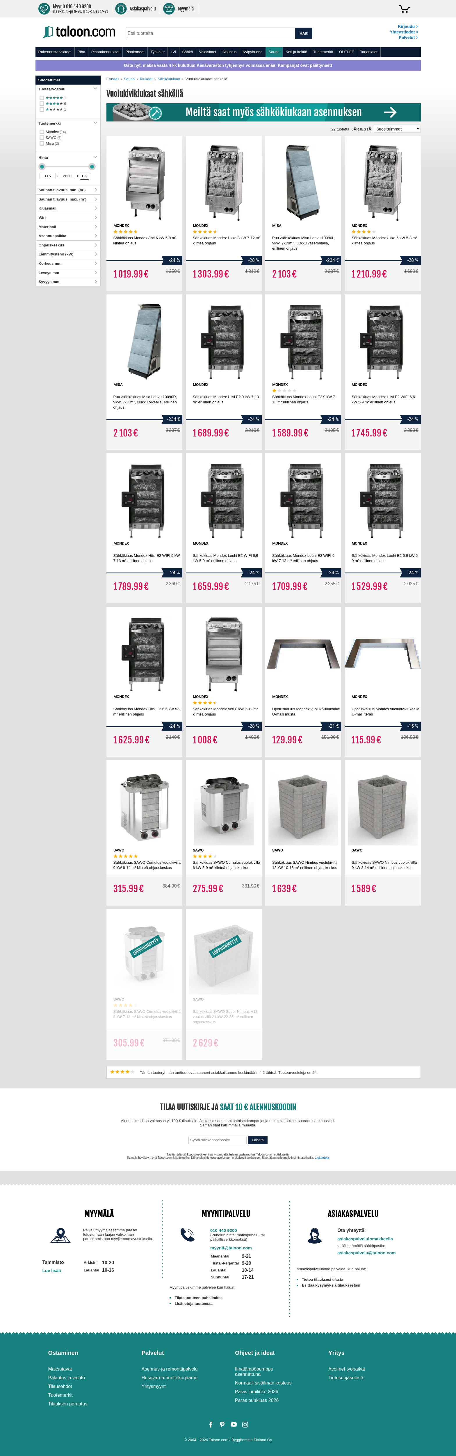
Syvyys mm (68, 282)
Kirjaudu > (408, 26)
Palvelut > (408, 37)
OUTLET (346, 52)
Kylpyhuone (253, 52)
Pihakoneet (135, 52)
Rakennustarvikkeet (55, 52)
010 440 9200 (223, 1230)
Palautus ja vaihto (66, 1377)
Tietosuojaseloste (346, 1377)
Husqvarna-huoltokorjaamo (169, 1377)
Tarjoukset (368, 52)
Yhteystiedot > (404, 32)
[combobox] (210, 33)
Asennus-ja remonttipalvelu (170, 1368)
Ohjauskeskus (68, 245)
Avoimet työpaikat (346, 1368)
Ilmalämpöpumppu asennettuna (254, 1371)
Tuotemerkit (323, 52)
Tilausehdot (60, 1386)
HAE (304, 33)
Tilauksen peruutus (68, 1403)
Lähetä (258, 1140)
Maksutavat (60, 1368)
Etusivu (112, 79)
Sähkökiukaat (169, 79)
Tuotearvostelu (68, 89)
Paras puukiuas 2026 (257, 1400)
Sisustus (229, 52)
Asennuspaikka (68, 236)
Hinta (68, 157)
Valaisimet (207, 52)
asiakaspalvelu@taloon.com (366, 1252)
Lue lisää (51, 1270)
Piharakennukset (105, 52)
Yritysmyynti (154, 1386)
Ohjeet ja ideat (255, 1353)
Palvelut (153, 1353)
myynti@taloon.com (231, 1247)
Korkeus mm (68, 263)
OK (84, 176)
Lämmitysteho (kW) (68, 254)
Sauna (274, 52)
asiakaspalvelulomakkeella (365, 1238)
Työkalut (158, 52)
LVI (173, 52)
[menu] (228, 52)
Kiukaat (146, 79)
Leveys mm (68, 273)
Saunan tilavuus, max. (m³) (68, 199)
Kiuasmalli (68, 208)
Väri (68, 217)
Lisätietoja (322, 1157)
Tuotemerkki (68, 123)
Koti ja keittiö (296, 52)
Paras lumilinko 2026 (256, 1391)
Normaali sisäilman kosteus (263, 1382)
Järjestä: (362, 129)
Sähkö (187, 52)
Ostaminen (63, 1353)
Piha (81, 52)
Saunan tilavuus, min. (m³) (68, 190)
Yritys (336, 1353)
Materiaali (68, 227)
